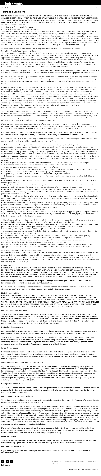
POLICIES (55, 463)
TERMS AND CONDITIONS (74, 461)
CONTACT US (91, 461)
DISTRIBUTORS (57, 461)
